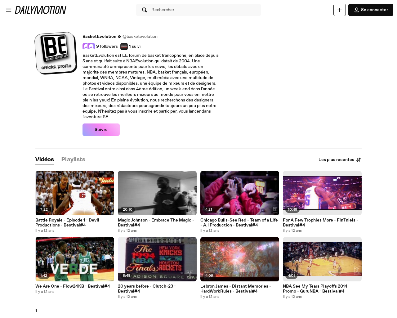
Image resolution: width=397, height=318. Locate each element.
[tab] (44, 160)
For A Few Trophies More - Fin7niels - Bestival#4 (320, 223)
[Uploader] (339, 10)
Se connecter (371, 10)
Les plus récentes (340, 160)
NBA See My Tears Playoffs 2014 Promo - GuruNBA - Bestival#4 (315, 289)
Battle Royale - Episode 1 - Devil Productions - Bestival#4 (67, 223)
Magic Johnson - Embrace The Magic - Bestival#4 (156, 223)
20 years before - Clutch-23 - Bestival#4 (147, 289)
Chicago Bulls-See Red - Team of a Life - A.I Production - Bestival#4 (239, 223)
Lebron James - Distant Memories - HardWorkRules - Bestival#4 (235, 289)
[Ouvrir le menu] (9, 10)
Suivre (101, 129)
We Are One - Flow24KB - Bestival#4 (72, 286)
